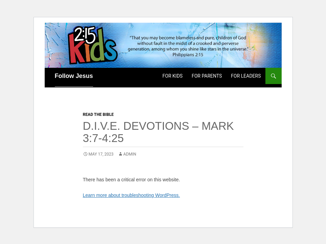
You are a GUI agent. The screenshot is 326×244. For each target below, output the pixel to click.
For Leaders (246, 76)
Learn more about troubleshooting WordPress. (131, 195)
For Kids (172, 76)
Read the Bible (98, 114)
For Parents (207, 76)
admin (129, 154)
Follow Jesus (74, 76)
